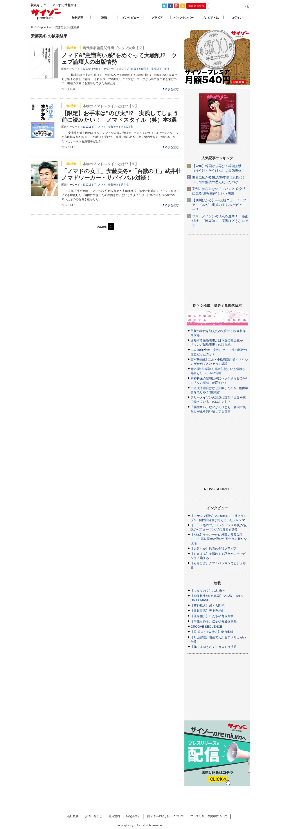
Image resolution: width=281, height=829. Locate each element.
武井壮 (129, 126)
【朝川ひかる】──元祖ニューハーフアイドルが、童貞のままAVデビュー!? (219, 204)
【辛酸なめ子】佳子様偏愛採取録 (214, 621)
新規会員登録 (196, 5)
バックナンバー (184, 17)
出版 (133, 68)
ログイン (237, 17)
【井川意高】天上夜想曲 (207, 611)
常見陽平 (156, 68)
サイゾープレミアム (46, 14)
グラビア (157, 17)
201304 (87, 68)
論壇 (166, 68)
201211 (87, 126)
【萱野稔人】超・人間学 (207, 605)
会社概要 (73, 816)
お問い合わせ (93, 816)
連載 (104, 17)
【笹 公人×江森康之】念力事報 (212, 632)
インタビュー (130, 17)
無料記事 (77, 17)
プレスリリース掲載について (208, 816)
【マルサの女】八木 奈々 (208, 590)
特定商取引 (133, 816)
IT (95, 126)
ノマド (102, 126)
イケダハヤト (108, 68)
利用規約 (114, 816)
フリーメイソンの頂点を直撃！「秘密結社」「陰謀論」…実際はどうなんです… (220, 220)
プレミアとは (210, 17)
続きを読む (172, 89)
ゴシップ (123, 68)
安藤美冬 (144, 68)
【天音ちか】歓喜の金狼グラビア (214, 548)
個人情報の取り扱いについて (165, 816)
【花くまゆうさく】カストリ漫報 (214, 647)
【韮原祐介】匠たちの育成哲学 (212, 616)
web (96, 68)
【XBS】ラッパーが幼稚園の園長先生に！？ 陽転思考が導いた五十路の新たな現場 (219, 539)
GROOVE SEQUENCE (206, 626)
